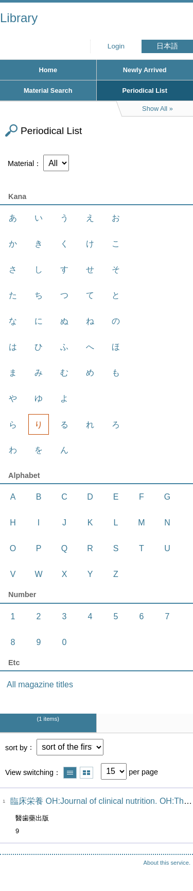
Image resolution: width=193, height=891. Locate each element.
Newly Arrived (145, 70)
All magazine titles (40, 684)
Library (19, 18)
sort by (16, 747)
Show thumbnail (86, 773)
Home (48, 70)
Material (21, 163)
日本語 (167, 46)
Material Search (48, 90)
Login (116, 46)
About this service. (167, 863)
